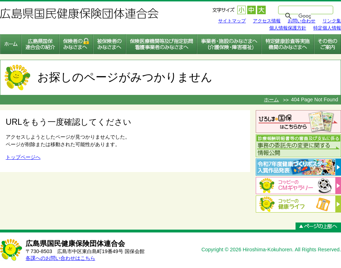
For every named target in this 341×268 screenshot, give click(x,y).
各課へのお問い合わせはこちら (60, 258)
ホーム (271, 99)
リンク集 (332, 20)
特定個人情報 (327, 28)
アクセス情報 (267, 20)
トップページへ (23, 157)
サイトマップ (232, 20)
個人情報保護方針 (287, 28)
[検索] (304, 16)
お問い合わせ (301, 20)
